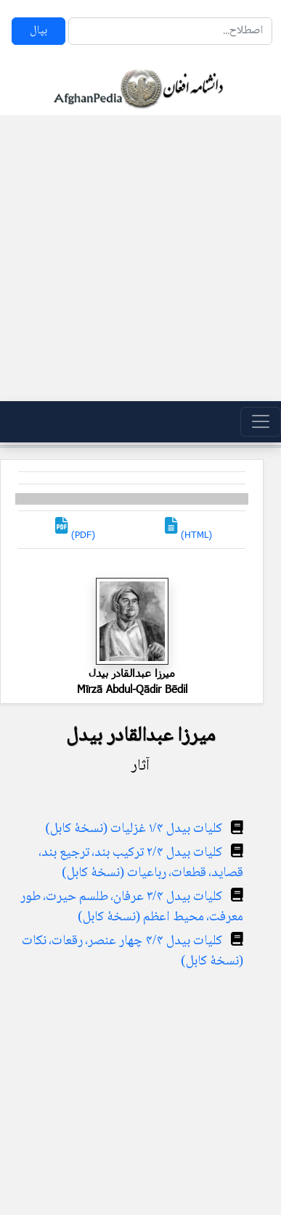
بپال (38, 31)
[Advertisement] (136, 258)
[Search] (170, 31)
